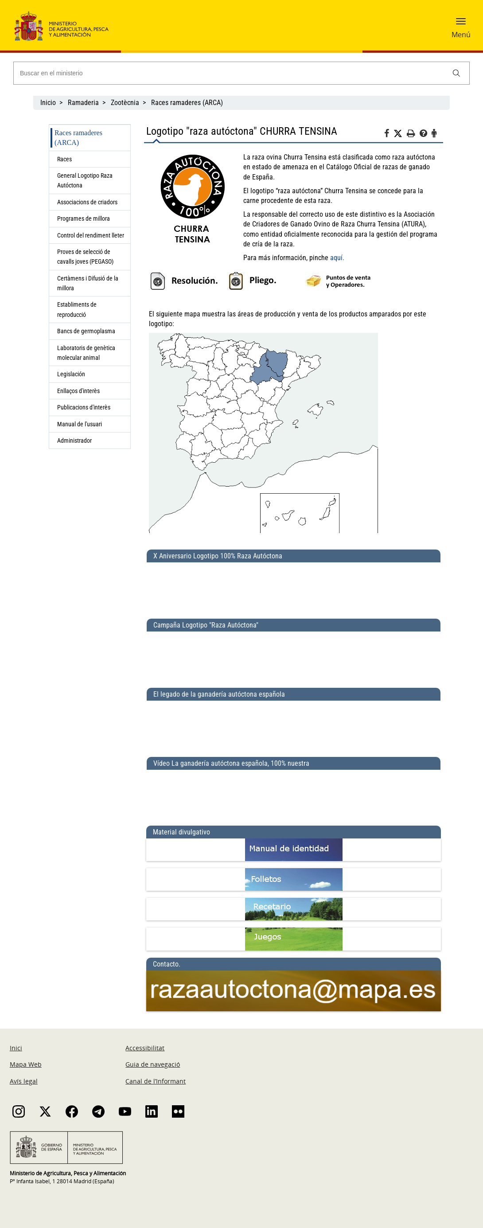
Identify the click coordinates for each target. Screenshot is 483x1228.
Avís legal (24, 1081)
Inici (16, 1048)
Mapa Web (26, 1064)
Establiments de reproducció (77, 309)
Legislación (71, 374)
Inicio (48, 102)
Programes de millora (83, 218)
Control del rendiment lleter (90, 235)
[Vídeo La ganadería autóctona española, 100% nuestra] (293, 794)
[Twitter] (400, 134)
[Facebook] (388, 134)
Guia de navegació (152, 1064)
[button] (460, 24)
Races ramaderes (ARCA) (187, 102)
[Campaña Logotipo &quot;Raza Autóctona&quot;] (293, 656)
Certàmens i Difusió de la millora (87, 283)
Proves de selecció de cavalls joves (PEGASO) (87, 256)
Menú (461, 34)
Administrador (74, 440)
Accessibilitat (144, 1048)
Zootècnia (125, 102)
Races (64, 159)
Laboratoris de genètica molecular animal (86, 352)
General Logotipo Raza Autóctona (85, 180)
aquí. (337, 257)
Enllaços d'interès (78, 390)
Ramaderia (83, 102)
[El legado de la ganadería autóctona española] (293, 725)
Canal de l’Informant (155, 1081)
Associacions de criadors (87, 202)
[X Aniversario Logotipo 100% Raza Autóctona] (293, 586)
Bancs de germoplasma (86, 331)
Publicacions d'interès (84, 407)
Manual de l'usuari (81, 424)
